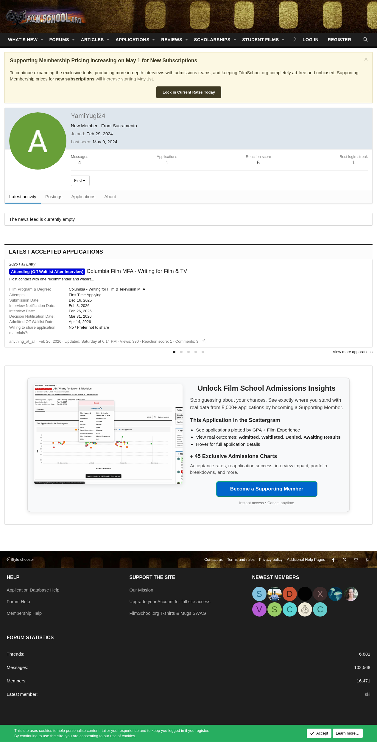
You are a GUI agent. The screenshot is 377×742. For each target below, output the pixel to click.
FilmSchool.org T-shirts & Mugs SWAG (168, 613)
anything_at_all (22, 341)
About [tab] (110, 196)
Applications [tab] (83, 196)
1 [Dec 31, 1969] (353, 162)
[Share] (203, 341)
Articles (92, 39)
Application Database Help (33, 589)
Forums (59, 39)
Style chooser (20, 559)
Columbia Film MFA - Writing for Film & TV (98, 271)
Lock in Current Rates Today (189, 92)
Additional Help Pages (306, 559)
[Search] (365, 39)
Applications (132, 39)
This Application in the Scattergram (235, 420)
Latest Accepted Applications (56, 252)
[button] (42, 39)
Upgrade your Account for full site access (170, 601)
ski (367, 694)
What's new (23, 39)
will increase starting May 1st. (125, 78)
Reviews (171, 39)
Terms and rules (241, 559)
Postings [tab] (54, 196)
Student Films (260, 39)
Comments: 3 (186, 341)
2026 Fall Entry (22, 264)
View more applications (353, 352)
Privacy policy (271, 559)
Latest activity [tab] (22, 196)
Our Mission (141, 589)
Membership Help (24, 613)
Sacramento (125, 125)
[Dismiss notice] (365, 60)
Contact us (213, 559)
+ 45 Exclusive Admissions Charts (233, 456)
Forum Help (18, 601)
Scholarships (212, 39)
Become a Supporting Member (266, 489)
